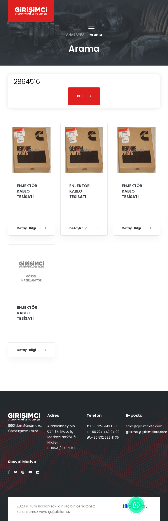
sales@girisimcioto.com (144, 426)
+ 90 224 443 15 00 (102, 426)
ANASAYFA (75, 34)
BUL (84, 96)
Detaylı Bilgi (31, 228)
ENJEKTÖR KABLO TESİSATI (27, 191)
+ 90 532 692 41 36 (103, 437)
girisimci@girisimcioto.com (146, 432)
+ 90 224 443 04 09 (103, 432)
